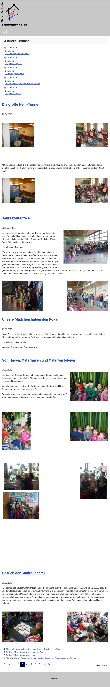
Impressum (54, 678)
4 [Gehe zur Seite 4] (26, 664)
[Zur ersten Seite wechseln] (4, 664)
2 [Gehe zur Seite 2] (18, 664)
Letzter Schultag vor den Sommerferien (22, 83)
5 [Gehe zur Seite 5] (31, 664)
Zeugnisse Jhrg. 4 (13, 93)
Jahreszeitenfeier (16, 218)
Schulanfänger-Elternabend (17, 53)
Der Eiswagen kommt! (14, 73)
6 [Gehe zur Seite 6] (35, 664)
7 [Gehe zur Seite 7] (39, 664)
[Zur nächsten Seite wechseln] (44, 664)
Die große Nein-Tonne (20, 104)
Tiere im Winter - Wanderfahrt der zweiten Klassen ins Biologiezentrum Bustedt (41, 658)
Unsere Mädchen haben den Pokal (30, 319)
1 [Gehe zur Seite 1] (13, 664)
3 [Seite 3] (22, 664)
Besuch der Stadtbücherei (23, 573)
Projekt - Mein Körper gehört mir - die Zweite (26, 652)
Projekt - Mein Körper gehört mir (20, 655)
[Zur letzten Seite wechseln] (49, 664)
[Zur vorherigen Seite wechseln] (9, 664)
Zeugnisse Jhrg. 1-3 (13, 63)
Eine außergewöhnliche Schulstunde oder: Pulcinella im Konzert (34, 649)
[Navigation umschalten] (4, 32)
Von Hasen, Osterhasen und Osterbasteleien (38, 360)
